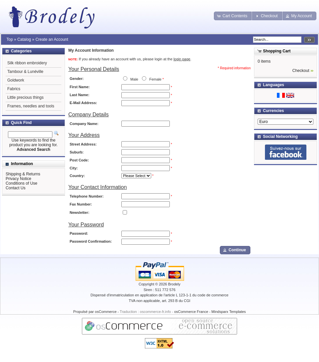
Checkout (300, 70)
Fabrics (13, 89)
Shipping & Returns (23, 174)
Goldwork (15, 80)
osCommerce (105, 312)
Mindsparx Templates (229, 312)
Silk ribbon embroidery (27, 63)
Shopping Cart (276, 51)
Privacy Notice (18, 178)
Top (9, 39)
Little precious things (25, 97)
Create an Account (51, 39)
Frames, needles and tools (30, 106)
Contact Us (16, 188)
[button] (233, 16)
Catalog (24, 39)
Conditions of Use (21, 183)
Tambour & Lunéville (25, 71)
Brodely (174, 284)
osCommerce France (191, 312)
